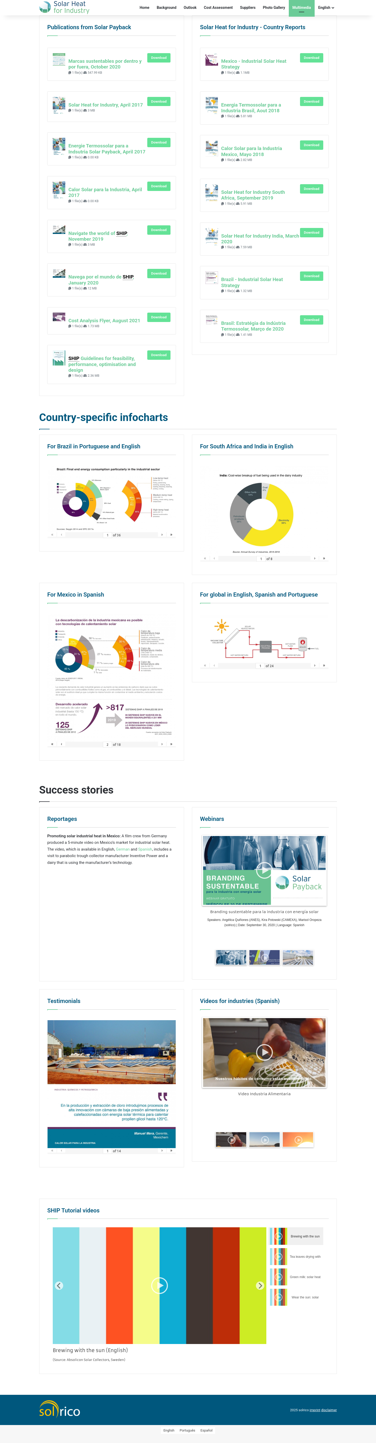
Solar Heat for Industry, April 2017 (105, 105)
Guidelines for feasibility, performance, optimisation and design (102, 364)
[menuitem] (169, 1429)
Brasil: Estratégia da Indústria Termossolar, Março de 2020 (253, 326)
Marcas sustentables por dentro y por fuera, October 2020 (105, 64)
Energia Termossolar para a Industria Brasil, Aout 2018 (251, 108)
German (123, 848)
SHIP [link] (121, 233)
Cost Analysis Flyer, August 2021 (104, 321)
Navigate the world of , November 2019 (98, 236)
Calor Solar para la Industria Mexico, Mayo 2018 (251, 151)
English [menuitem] (168, 1430)
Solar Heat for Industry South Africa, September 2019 (253, 195)
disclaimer (329, 1409)
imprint (315, 1409)
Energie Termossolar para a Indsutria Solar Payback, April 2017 (106, 148)
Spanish (145, 848)
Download (159, 58)
